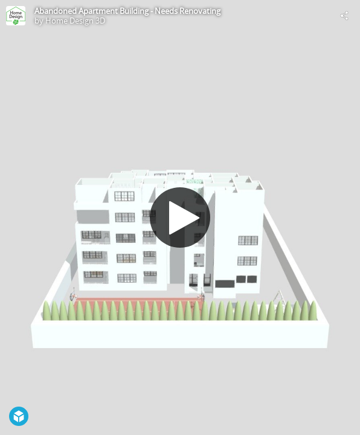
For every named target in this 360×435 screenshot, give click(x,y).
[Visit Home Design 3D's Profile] (15, 15)
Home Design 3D (75, 20)
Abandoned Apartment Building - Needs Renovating (127, 10)
